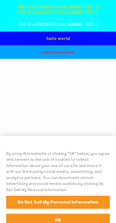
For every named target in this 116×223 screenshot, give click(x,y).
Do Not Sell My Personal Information (58, 212)
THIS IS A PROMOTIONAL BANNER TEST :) (58, 24)
